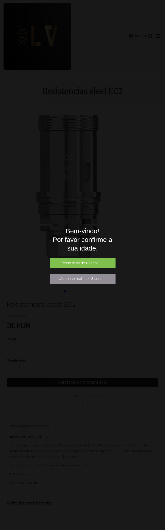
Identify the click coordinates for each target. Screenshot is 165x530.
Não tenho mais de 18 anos (79, 279)
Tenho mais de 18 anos (80, 263)
